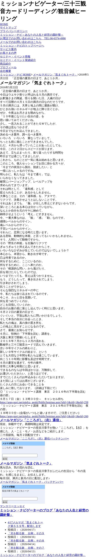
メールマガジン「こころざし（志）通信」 (31, 420)
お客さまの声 (8, 52)
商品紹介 (5, 63)
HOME (4, 24)
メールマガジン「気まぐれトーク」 (55, 74)
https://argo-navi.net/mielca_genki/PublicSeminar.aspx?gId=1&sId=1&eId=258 (44, 402)
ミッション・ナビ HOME (15, 74)
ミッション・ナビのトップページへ (22, 45)
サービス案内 (8, 49)
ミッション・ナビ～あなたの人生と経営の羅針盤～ (32, 34)
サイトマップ (8, 27)
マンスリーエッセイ (12, 506)
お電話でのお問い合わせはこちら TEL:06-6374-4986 (33, 38)
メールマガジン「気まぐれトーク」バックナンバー (32, 481)
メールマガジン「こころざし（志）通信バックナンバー (34, 438)
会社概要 (5, 71)
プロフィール (8, 67)
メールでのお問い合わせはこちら (20, 42)
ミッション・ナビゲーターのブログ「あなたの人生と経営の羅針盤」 (43, 555)
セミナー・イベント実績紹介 (18, 60)
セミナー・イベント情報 (15, 56)
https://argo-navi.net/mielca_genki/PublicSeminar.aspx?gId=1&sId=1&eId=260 (44, 416)
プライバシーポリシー (14, 31)
